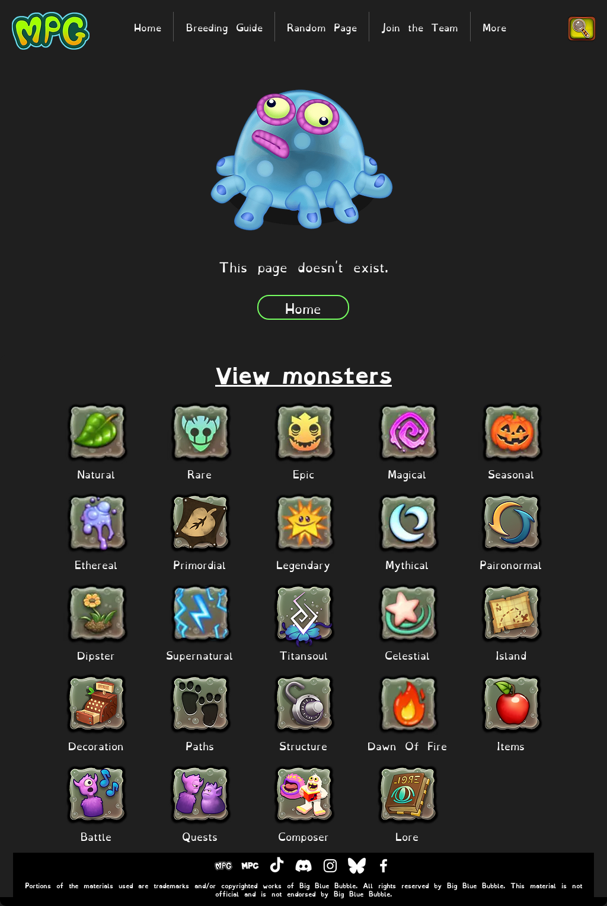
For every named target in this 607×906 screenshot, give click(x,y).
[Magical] (407, 473)
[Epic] (303, 473)
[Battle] (96, 835)
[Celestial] (407, 654)
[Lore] (407, 835)
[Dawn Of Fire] (407, 745)
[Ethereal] (96, 564)
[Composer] (303, 835)
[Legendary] (303, 564)
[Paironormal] (511, 564)
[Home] (303, 307)
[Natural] (96, 473)
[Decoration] (96, 745)
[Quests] (200, 835)
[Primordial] (200, 564)
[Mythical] (407, 564)
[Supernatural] (200, 654)
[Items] (511, 745)
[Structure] (303, 745)
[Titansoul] (303, 654)
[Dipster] (96, 654)
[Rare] (200, 473)
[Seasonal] (511, 473)
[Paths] (200, 745)
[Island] (511, 654)
